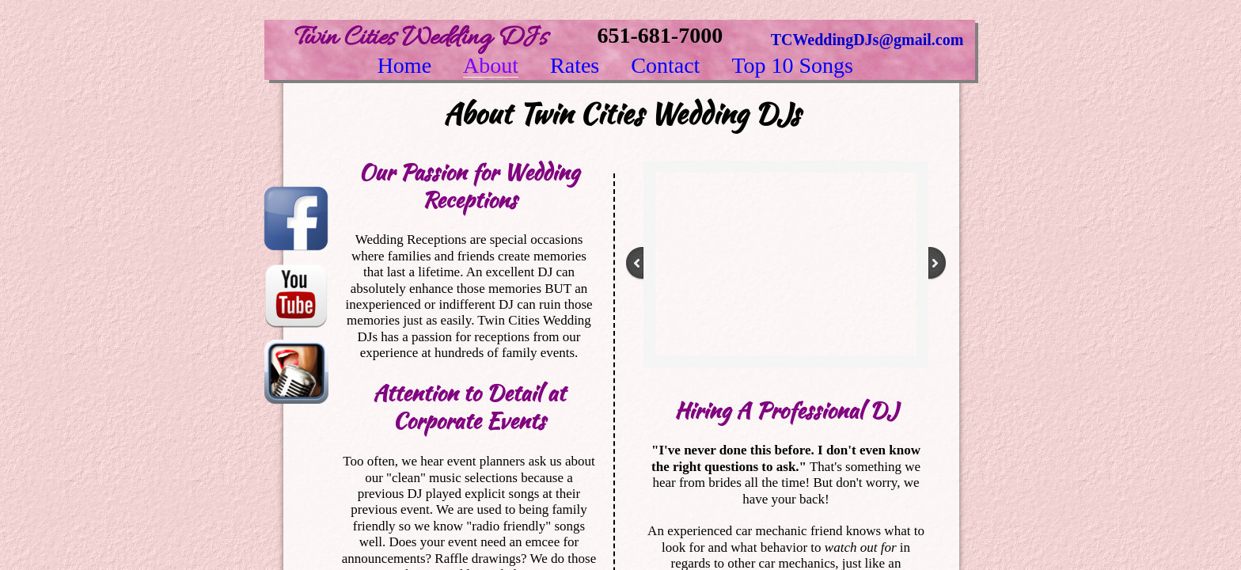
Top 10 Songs (792, 66)
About (490, 66)
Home (404, 66)
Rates (574, 66)
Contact (665, 66)
